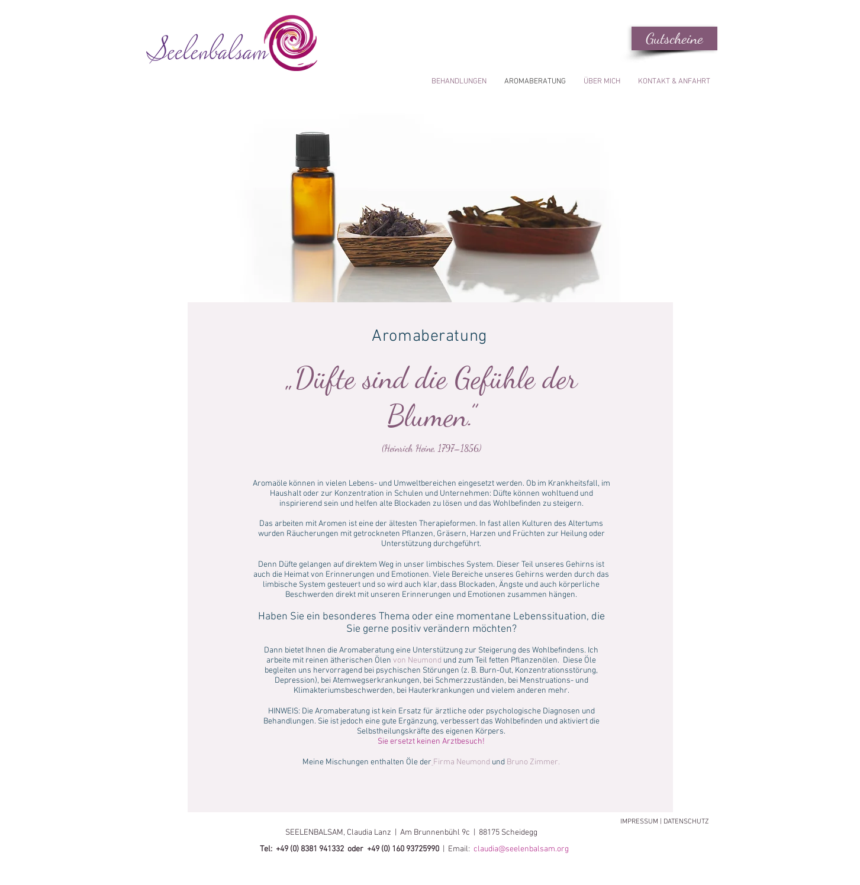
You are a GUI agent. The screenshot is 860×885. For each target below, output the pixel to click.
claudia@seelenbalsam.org (522, 849)
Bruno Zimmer (532, 762)
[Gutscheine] (674, 38)
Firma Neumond (461, 762)
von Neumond (417, 660)
